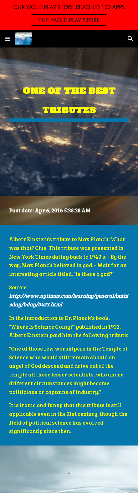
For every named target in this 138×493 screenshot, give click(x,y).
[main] (69, 99)
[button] (7, 38)
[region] (69, 15)
